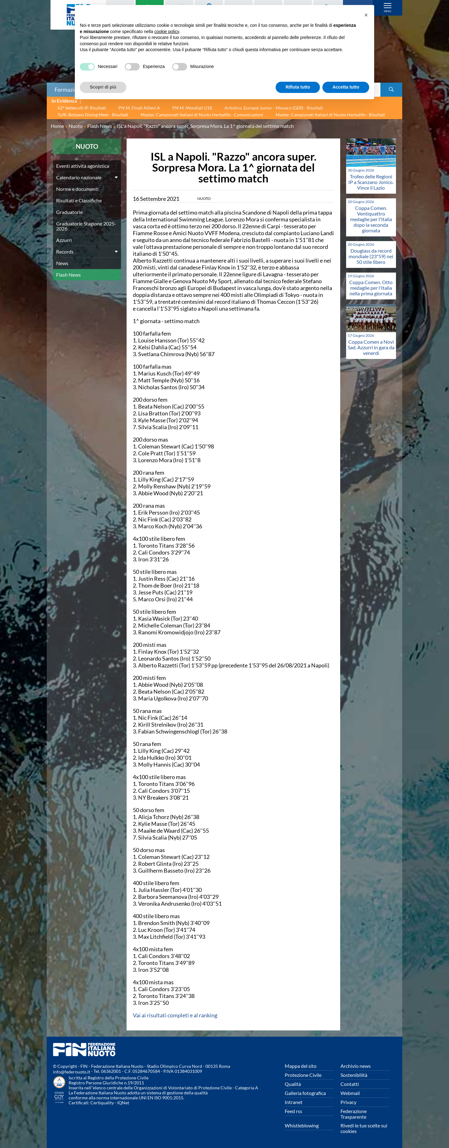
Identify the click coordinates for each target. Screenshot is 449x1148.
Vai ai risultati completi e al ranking (175, 1015)
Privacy (348, 1102)
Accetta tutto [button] (345, 87)
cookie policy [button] (166, 31)
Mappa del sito (300, 1066)
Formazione (69, 89)
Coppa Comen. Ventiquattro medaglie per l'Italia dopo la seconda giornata (371, 219)
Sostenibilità (353, 1075)
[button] (366, 15)
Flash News (68, 275)
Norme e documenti (77, 189)
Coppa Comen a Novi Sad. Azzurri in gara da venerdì (371, 347)
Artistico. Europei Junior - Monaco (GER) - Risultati (273, 107)
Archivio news (355, 1066)
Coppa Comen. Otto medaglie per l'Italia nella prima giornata (371, 287)
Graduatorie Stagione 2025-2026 (86, 225)
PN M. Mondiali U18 (192, 107)
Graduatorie (69, 212)
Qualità (293, 1084)
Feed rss (293, 1111)
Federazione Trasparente (353, 1114)
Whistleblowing (302, 1125)
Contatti (349, 1084)
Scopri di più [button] (103, 87)
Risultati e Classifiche (79, 200)
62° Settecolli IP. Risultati (82, 107)
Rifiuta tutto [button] (298, 87)
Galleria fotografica (305, 1093)
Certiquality (102, 1102)
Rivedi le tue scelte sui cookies (363, 1128)
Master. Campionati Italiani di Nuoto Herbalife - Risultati (330, 114)
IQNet (123, 1102)
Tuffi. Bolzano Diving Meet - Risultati (93, 114)
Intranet (293, 1102)
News (62, 263)
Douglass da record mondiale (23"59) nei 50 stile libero (371, 256)
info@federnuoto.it (71, 1071)
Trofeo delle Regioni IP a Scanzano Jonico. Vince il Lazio (370, 182)
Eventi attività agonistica (82, 166)
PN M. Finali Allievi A (139, 107)
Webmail (350, 1093)
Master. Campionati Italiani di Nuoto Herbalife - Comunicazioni (202, 114)
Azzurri (64, 240)
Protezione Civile (303, 1075)
